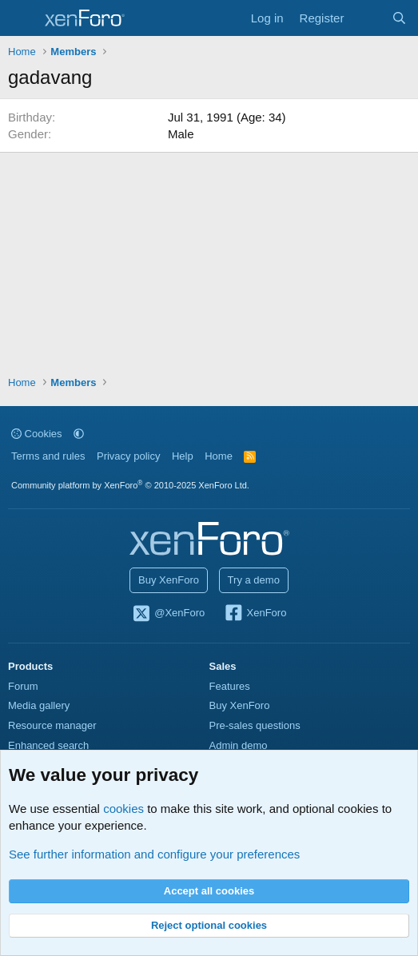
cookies (123, 808)
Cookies (36, 434)
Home (219, 456)
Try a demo (254, 580)
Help (182, 456)
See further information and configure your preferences (154, 854)
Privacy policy (128, 456)
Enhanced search (48, 745)
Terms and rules (48, 456)
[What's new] (367, 18)
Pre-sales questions (255, 725)
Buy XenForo (168, 580)
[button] (78, 433)
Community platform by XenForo (130, 485)
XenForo (255, 614)
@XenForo (168, 614)
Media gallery (39, 705)
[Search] (399, 18)
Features (229, 686)
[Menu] (22, 18)
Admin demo (238, 745)
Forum (23, 686)
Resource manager (52, 725)
